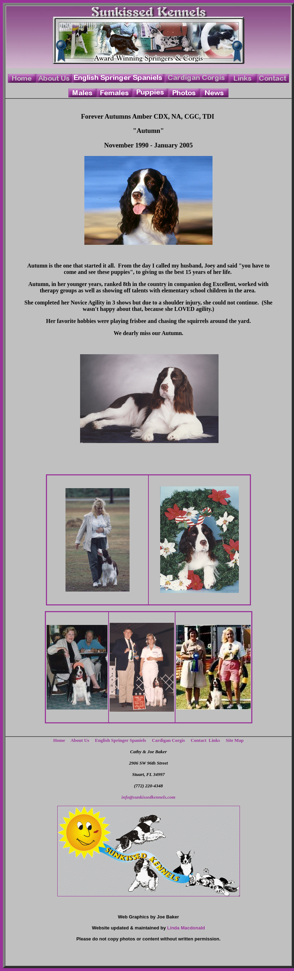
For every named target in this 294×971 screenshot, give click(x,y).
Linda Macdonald (186, 927)
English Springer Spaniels (120, 740)
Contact (198, 740)
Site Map (234, 740)
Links (216, 740)
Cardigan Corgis (168, 740)
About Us (79, 740)
